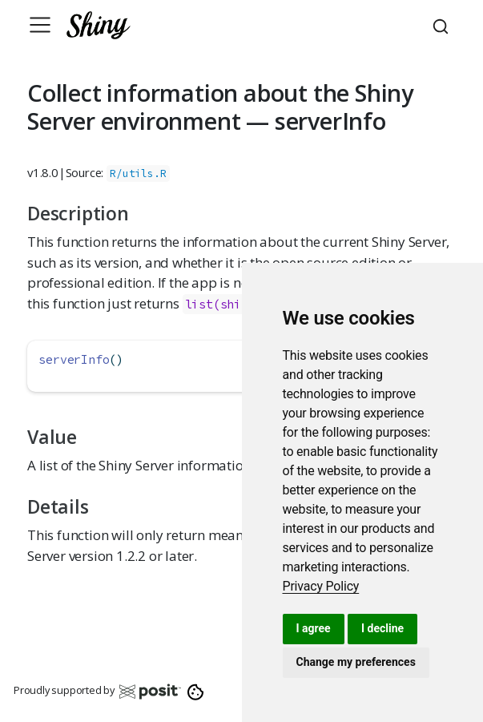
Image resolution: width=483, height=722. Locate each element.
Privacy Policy (321, 586)
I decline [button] (382, 628)
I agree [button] (313, 628)
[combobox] (443, 24)
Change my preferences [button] (356, 661)
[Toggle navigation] (40, 25)
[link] (321, 586)
